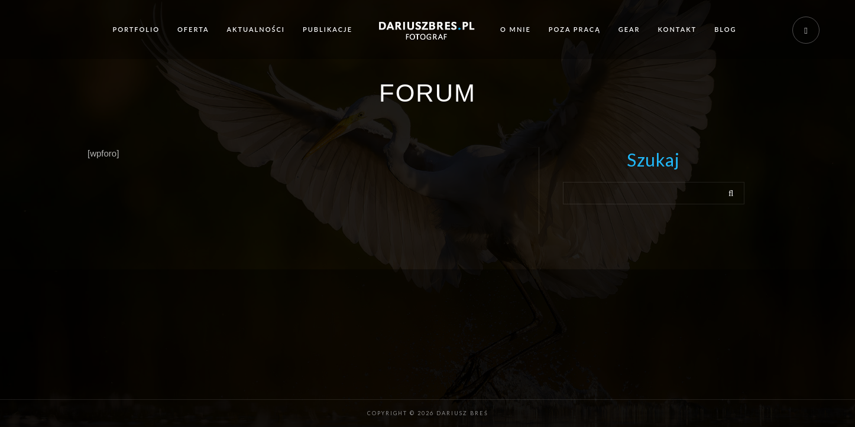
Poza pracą (575, 29)
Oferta (193, 29)
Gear (629, 29)
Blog (725, 29)
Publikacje (327, 29)
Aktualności (256, 29)
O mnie (515, 29)
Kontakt (677, 29)
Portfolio (136, 29)
